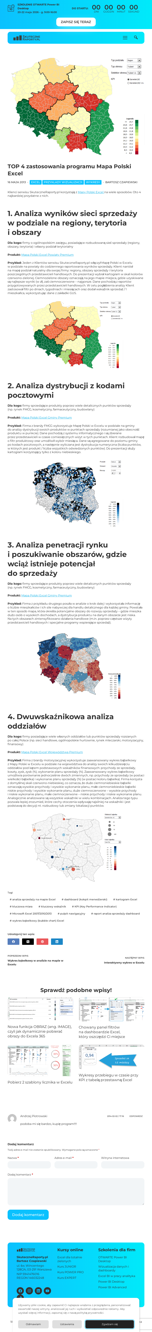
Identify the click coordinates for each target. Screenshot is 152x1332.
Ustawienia (67, 1324)
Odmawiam (33, 1324)
